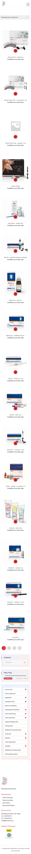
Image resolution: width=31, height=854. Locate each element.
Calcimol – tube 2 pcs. (15, 414)
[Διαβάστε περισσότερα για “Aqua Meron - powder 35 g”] (15, 217)
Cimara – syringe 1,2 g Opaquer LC (15, 486)
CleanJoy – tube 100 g (15, 528)
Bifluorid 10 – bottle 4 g (15, 300)
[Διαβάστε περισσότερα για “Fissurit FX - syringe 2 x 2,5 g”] (15, 596)
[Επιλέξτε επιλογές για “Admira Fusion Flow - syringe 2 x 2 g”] (15, 137)
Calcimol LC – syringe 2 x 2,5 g (15, 449)
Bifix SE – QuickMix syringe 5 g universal (15, 257)
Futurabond (15, 637)
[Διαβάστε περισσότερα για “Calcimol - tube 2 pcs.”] (15, 408)
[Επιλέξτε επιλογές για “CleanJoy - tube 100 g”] (15, 522)
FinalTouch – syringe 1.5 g (15, 568)
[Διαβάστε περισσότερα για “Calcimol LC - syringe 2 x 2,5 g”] (15, 443)
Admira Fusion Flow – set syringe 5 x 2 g (15, 100)
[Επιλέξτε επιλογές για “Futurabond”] (15, 631)
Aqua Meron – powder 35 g (15, 223)
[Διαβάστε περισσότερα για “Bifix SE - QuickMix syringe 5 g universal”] (15, 251)
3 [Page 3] (14, 648)
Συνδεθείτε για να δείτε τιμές (15, 59)
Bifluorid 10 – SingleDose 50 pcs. (15, 335)
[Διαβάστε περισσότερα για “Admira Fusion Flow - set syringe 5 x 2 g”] (15, 94)
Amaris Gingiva (15, 186)
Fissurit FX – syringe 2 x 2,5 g (15, 602)
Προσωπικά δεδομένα (8, 805)
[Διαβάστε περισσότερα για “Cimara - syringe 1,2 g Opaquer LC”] (15, 480)
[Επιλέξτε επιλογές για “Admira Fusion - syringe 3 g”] (15, 51)
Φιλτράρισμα (8, 678)
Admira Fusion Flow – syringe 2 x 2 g (15, 143)
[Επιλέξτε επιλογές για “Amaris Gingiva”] (15, 180)
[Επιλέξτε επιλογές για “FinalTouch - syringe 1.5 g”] (15, 561)
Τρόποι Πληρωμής (7, 797)
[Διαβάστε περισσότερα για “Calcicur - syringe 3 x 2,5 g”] (15, 372)
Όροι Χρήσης (6, 803)
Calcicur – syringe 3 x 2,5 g (15, 378)
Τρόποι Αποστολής (7, 800)
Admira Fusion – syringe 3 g (15, 57)
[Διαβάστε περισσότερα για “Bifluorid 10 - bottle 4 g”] (15, 294)
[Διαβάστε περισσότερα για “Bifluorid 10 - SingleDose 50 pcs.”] (15, 329)
